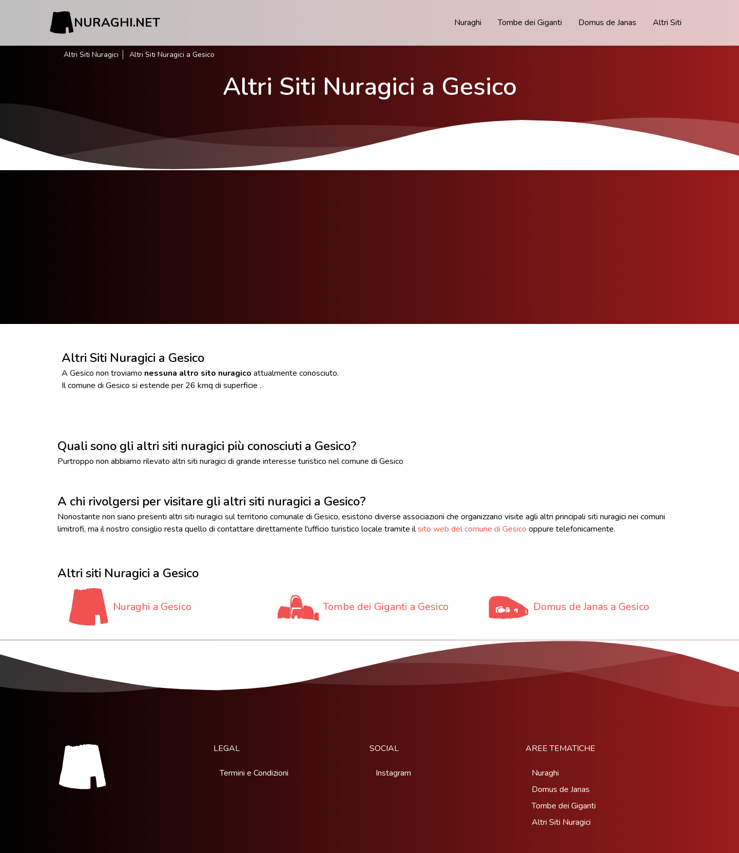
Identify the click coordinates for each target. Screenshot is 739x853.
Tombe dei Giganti (530, 22)
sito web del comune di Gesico (472, 529)
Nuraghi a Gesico (152, 607)
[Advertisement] (369, 247)
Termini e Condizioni (254, 773)
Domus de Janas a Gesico (591, 607)
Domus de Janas (607, 22)
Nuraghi (467, 22)
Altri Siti (667, 22)
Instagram (393, 773)
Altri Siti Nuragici (91, 54)
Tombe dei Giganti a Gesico (386, 607)
